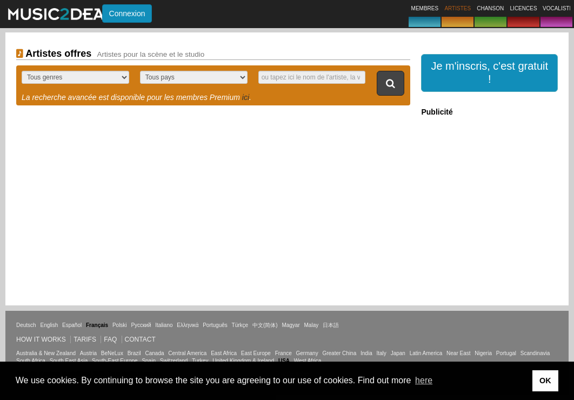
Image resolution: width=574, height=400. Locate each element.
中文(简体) (265, 325)
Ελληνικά (187, 325)
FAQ (110, 339)
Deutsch (26, 325)
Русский (141, 325)
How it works (41, 339)
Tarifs (85, 339)
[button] (489, 73)
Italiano (163, 325)
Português (215, 325)
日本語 (331, 325)
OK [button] (545, 380)
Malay (311, 325)
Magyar (290, 325)
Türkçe (240, 325)
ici (245, 97)
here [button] (423, 380)
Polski (119, 325)
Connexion (127, 13)
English (49, 325)
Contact (140, 339)
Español (72, 325)
